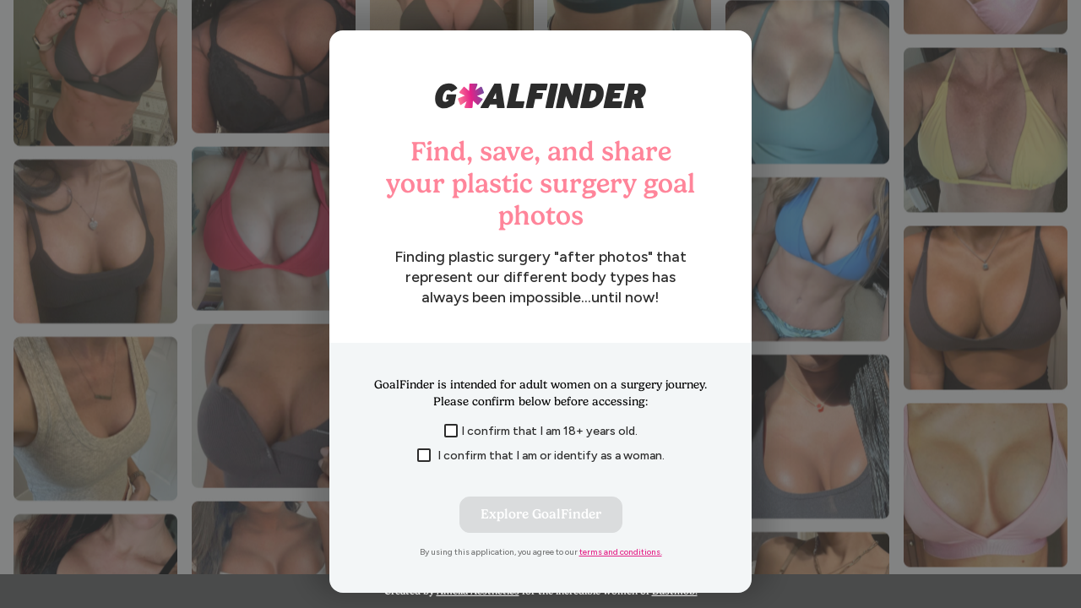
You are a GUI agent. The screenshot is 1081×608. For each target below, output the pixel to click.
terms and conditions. (620, 551)
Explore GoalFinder (541, 514)
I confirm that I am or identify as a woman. (541, 455)
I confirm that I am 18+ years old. (541, 431)
